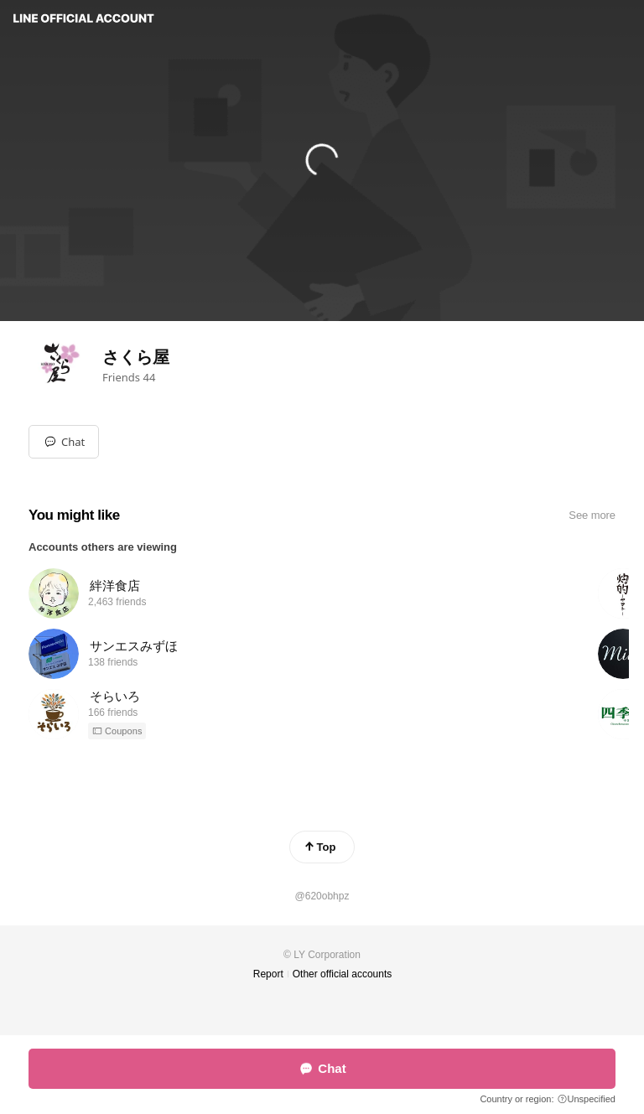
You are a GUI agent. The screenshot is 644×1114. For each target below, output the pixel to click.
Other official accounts (342, 974)
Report (268, 974)
